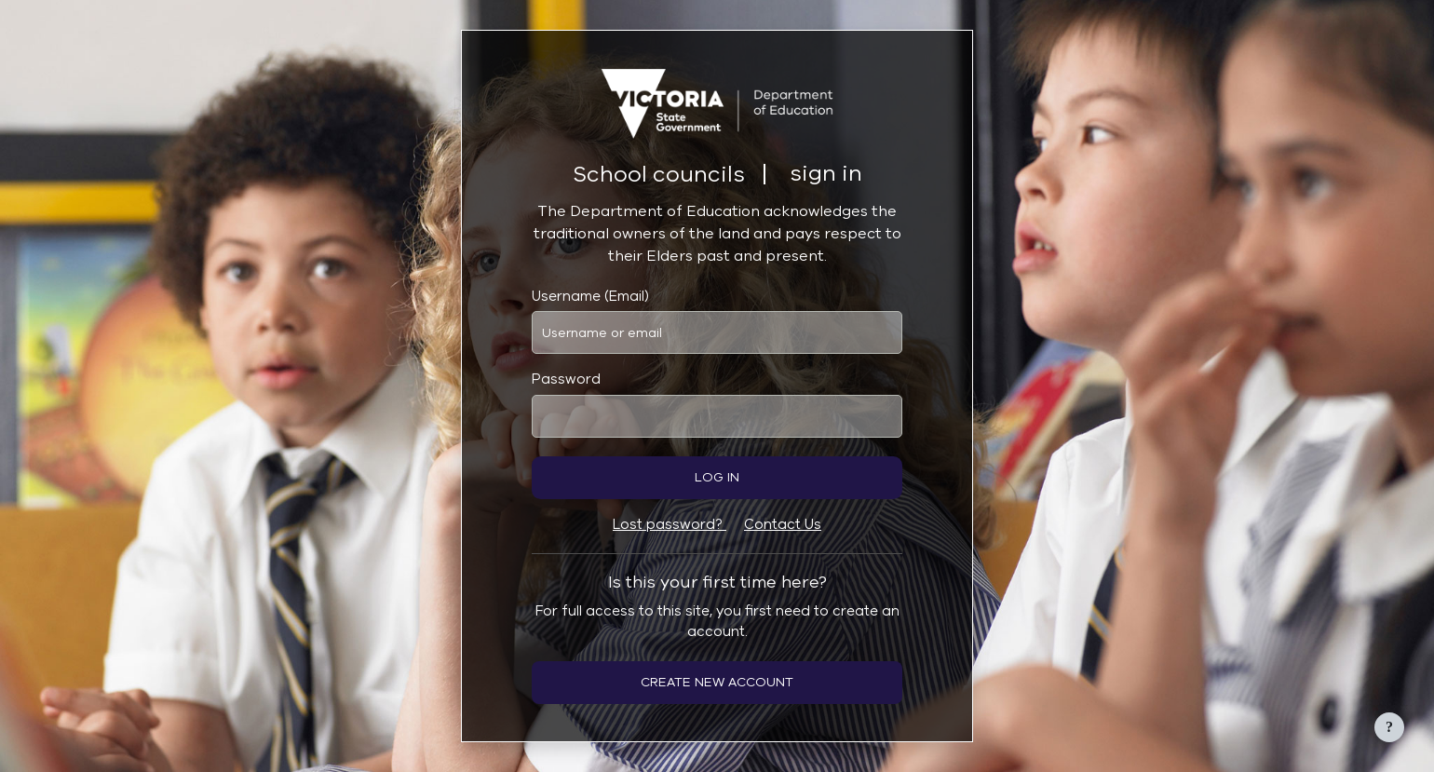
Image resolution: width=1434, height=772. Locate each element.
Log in (717, 477)
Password (566, 379)
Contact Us (782, 524)
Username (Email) (590, 296)
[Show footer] (1389, 727)
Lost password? (669, 524)
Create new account (717, 682)
